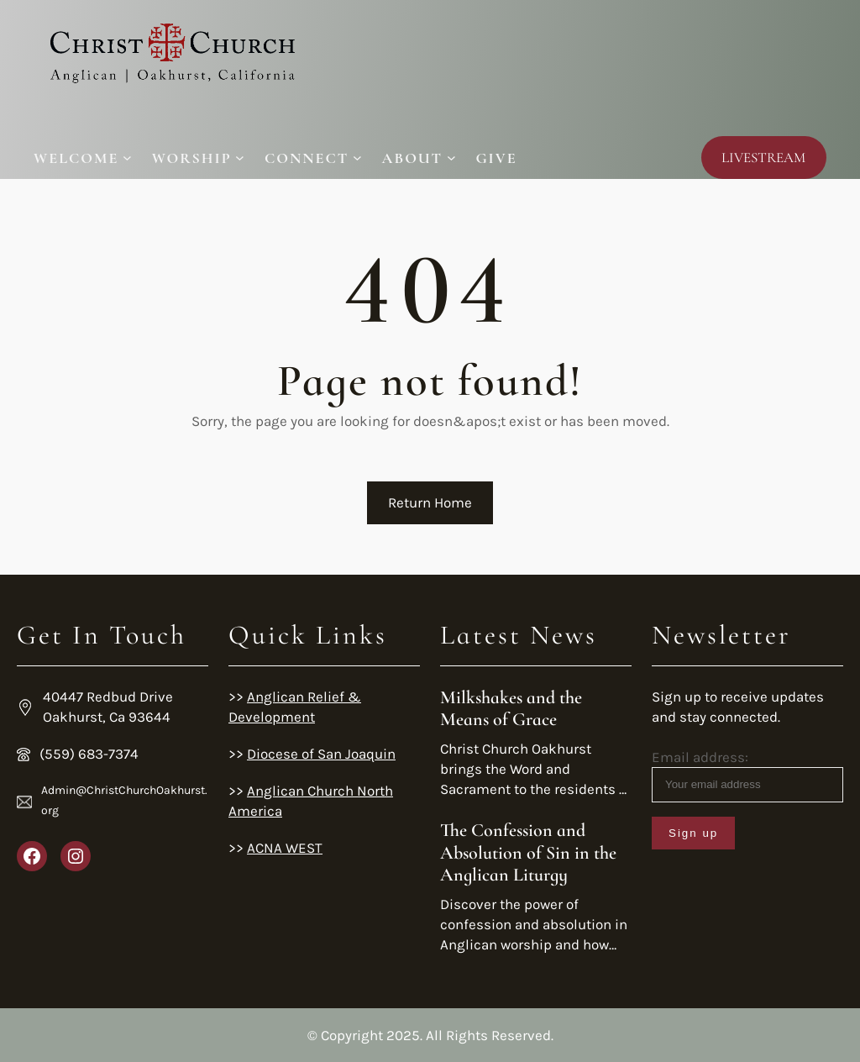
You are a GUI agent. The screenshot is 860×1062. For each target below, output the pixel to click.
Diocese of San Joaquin (321, 753)
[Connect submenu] (313, 158)
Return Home (430, 502)
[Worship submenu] (198, 158)
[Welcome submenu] (83, 158)
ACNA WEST (284, 847)
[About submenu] (419, 158)
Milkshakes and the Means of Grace (511, 708)
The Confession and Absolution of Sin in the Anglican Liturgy (528, 852)
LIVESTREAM (763, 157)
